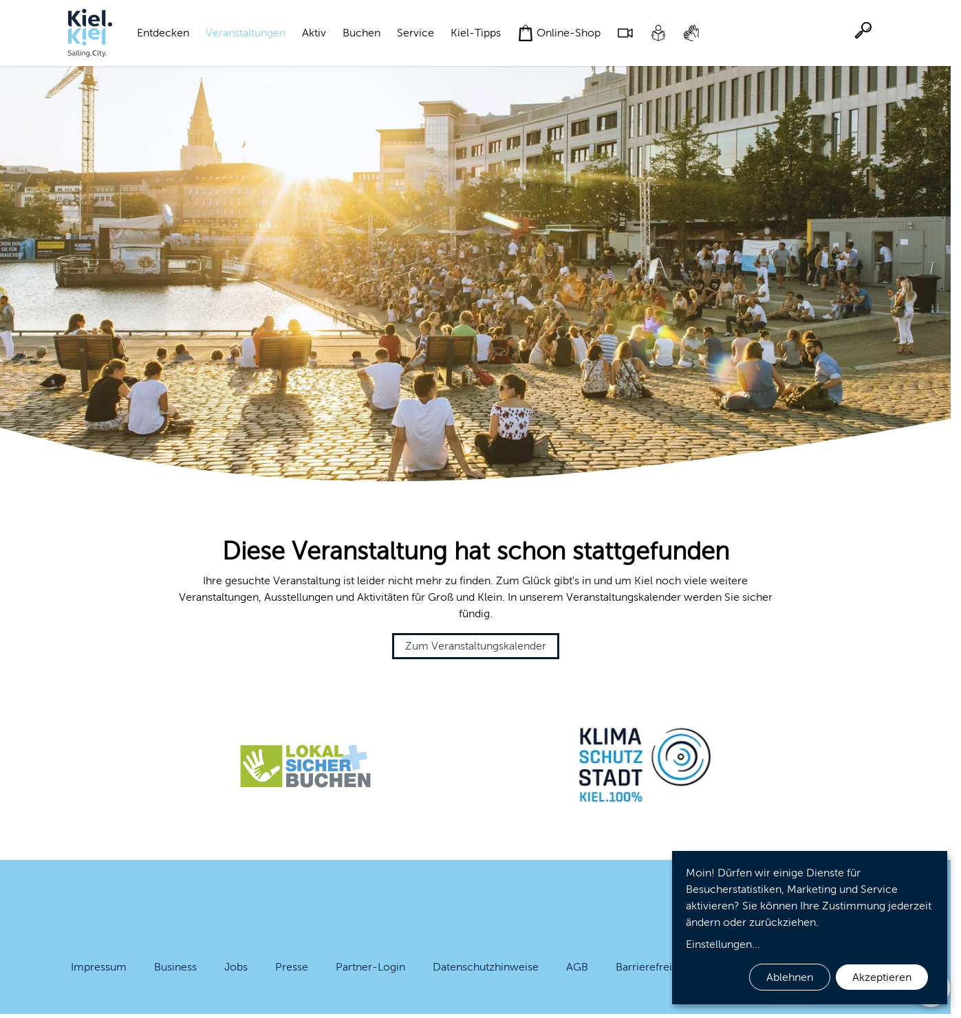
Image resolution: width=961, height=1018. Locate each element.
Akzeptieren (881, 977)
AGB (577, 967)
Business (175, 967)
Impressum (99, 967)
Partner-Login (370, 967)
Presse (291, 967)
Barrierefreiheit (653, 967)
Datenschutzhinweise (486, 967)
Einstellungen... (723, 944)
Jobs (236, 967)
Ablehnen (789, 977)
